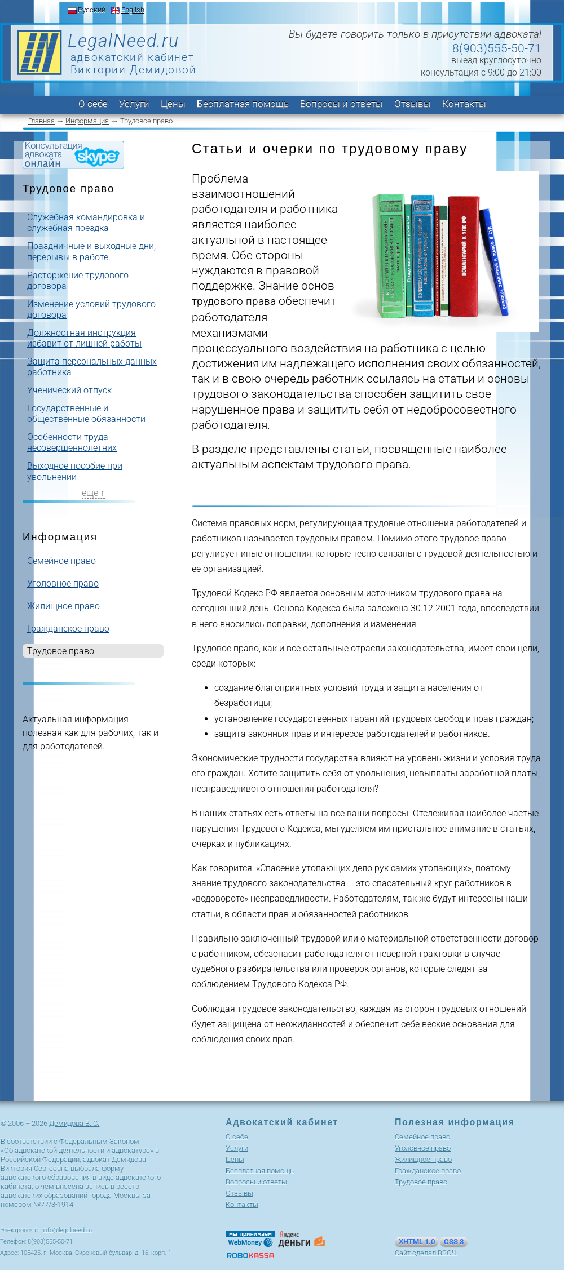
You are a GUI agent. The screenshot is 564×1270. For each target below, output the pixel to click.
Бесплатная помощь (243, 103)
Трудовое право (421, 1182)
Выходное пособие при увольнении (74, 471)
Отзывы (412, 103)
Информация (87, 121)
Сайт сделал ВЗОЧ (426, 1253)
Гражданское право (68, 628)
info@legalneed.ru (67, 1230)
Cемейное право (61, 561)
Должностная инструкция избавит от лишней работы (84, 338)
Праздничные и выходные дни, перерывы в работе (91, 251)
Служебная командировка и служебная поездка (86, 222)
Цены (173, 103)
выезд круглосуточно (496, 60)
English (132, 10)
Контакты (464, 103)
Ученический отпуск (69, 390)
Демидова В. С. (74, 1123)
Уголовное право (63, 583)
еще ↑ (93, 492)
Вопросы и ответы (341, 103)
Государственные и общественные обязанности (86, 413)
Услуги (134, 103)
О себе (93, 103)
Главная (41, 121)
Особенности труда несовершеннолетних (72, 442)
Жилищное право (63, 606)
